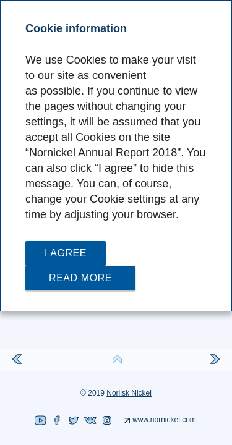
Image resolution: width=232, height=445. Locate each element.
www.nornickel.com (164, 419)
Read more (80, 278)
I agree (66, 253)
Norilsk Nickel (129, 393)
